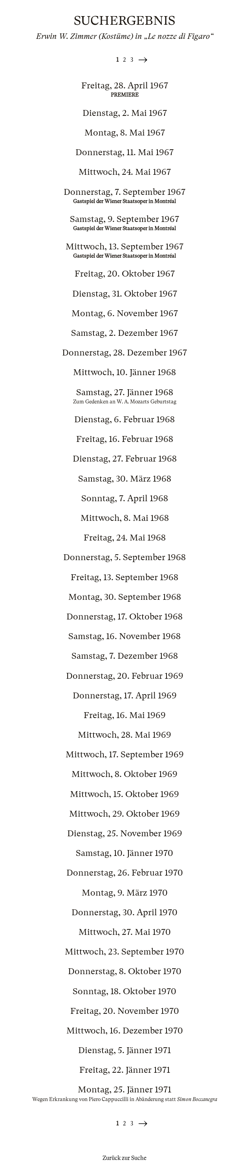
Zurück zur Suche (124, 1158)
